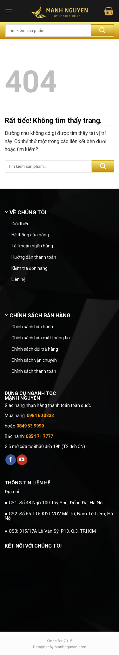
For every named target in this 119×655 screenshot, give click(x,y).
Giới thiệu (20, 223)
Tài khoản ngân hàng (32, 245)
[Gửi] (102, 30)
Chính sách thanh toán (33, 371)
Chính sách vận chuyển (34, 360)
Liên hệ (18, 279)
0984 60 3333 (40, 415)
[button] (8, 11)
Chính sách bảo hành (32, 326)
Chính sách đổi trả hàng (34, 349)
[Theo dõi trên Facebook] (10, 459)
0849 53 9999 (30, 425)
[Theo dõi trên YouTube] (22, 459)
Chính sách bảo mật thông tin (40, 337)
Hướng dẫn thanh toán (33, 257)
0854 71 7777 (39, 436)
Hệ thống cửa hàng (30, 234)
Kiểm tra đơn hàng (29, 268)
